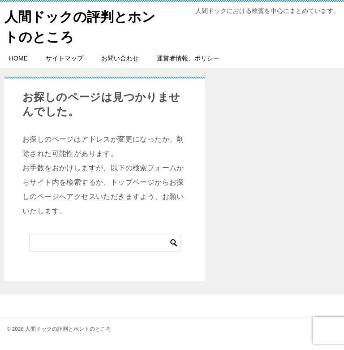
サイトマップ (64, 58)
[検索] (105, 243)
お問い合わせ (120, 58)
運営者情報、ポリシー (188, 58)
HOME (18, 58)
